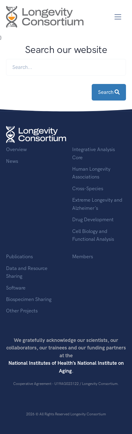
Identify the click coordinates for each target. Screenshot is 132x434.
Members (82, 256)
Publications (19, 256)
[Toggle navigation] (118, 17)
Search (109, 92)
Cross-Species (87, 188)
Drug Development (93, 219)
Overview (16, 149)
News (12, 161)
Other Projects (22, 311)
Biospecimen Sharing (28, 299)
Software (16, 288)
